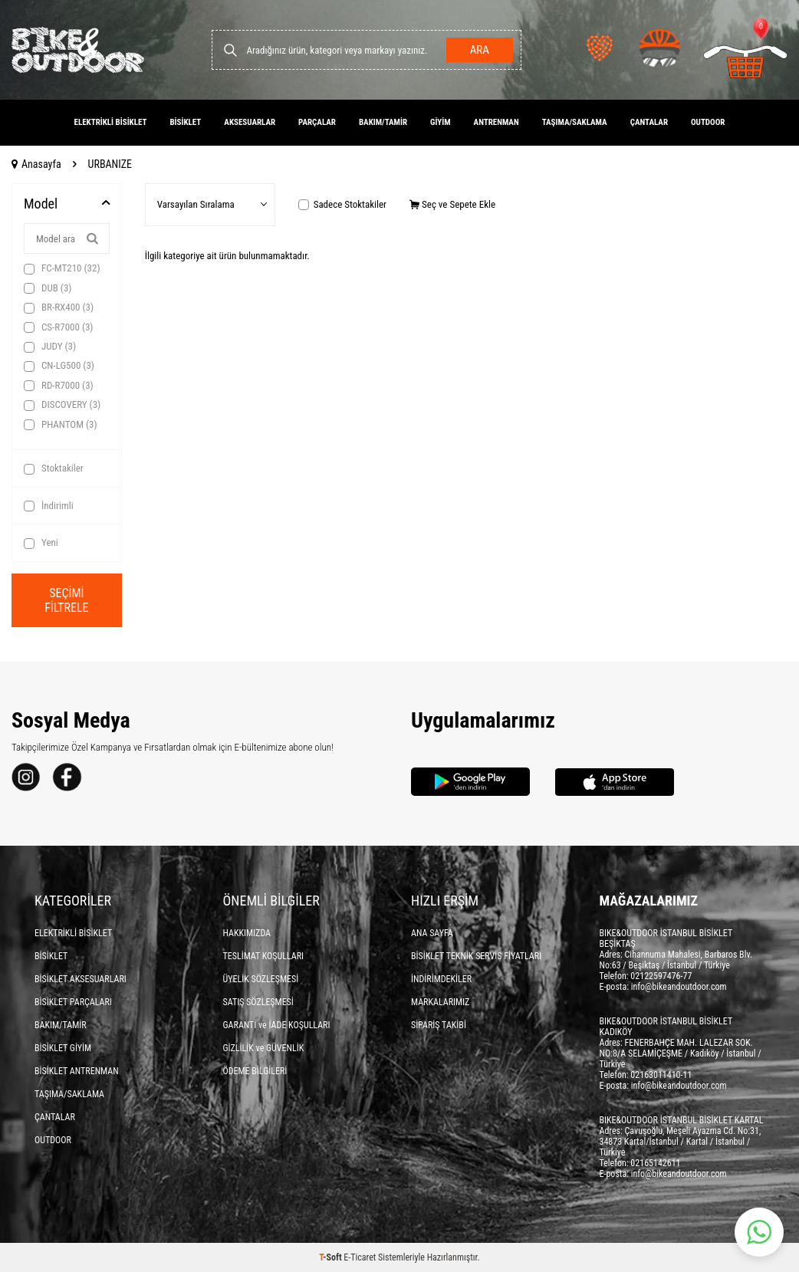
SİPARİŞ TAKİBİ (438, 1025)
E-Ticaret (360, 1257)
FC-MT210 (62, 268)
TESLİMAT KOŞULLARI (263, 956)
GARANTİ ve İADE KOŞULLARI (276, 1025)
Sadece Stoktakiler (342, 204)
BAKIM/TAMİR (383, 122)
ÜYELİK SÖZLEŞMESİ (261, 979)
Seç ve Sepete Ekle (452, 204)
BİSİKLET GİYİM (63, 1048)
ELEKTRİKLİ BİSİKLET (110, 122)
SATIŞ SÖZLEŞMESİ (258, 1002)
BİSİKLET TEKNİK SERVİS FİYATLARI (476, 956)
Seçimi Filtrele (66, 600)
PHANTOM (60, 425)
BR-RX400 (59, 307)
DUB (47, 288)
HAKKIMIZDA (247, 933)
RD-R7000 (59, 386)
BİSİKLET (185, 122)
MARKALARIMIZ (440, 1002)
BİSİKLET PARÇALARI (73, 1002)
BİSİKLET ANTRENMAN (77, 1071)
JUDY (50, 346)
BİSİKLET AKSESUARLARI (81, 979)
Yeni (41, 543)
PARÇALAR (317, 122)
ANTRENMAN (496, 122)
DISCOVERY (62, 405)
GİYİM (440, 122)
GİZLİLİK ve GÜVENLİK (263, 1048)
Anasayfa (36, 164)
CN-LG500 (59, 366)
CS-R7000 (59, 327)
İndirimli (49, 506)
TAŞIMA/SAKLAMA (574, 122)
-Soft (331, 1257)
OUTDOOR (708, 122)
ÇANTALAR (649, 122)
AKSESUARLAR (249, 122)
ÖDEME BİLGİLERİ (255, 1071)
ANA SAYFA (432, 933)
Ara (478, 50)
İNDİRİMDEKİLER (441, 979)
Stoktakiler (54, 468)
